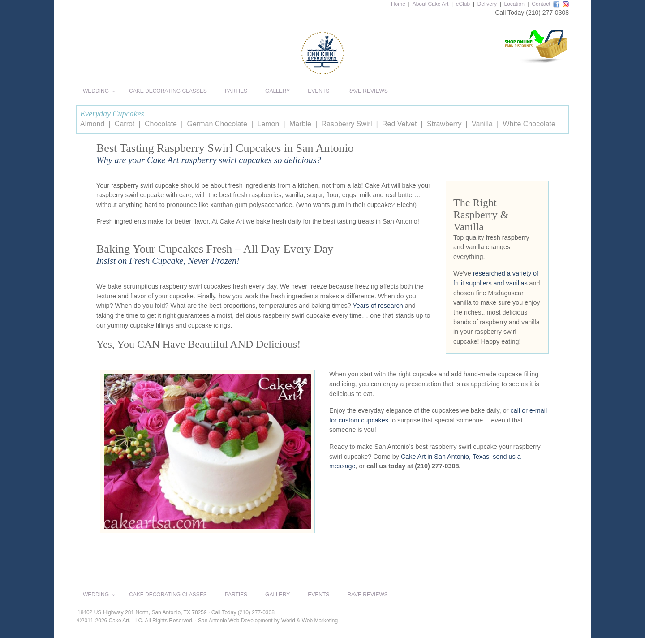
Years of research (378, 305)
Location (514, 4)
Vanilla (482, 124)
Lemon (268, 124)
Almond (92, 124)
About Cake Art (431, 4)
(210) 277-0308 (547, 12)
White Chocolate (529, 124)
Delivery (487, 4)
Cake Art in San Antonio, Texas (445, 456)
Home (398, 4)
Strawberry (444, 124)
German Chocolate (217, 124)
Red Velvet (399, 124)
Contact (541, 4)
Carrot (124, 124)
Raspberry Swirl (347, 124)
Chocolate (161, 124)
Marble (300, 124)
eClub (463, 4)
